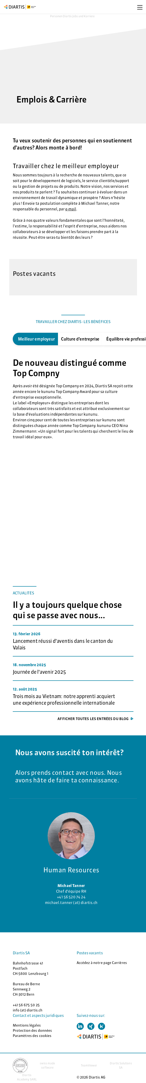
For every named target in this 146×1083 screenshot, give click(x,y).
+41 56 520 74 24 (71, 897)
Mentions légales (27, 1025)
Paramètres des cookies (32, 1035)
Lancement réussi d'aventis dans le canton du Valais (63, 644)
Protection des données (32, 1030)
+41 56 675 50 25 (26, 1005)
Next (137, 339)
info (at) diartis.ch (28, 1010)
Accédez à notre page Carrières (102, 962)
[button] (80, 1026)
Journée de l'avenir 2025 (39, 672)
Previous (9, 339)
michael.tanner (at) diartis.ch (71, 902)
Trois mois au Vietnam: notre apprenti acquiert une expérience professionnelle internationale (64, 699)
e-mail (70, 209)
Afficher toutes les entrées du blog (93, 718)
